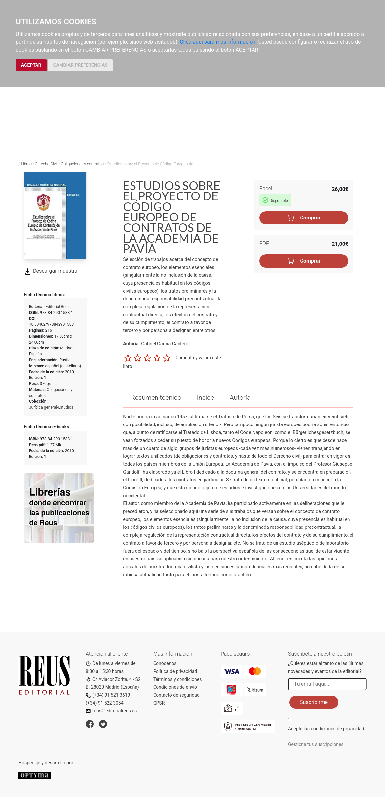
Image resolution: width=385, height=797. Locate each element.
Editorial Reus (58, 306)
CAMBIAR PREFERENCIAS (80, 65)
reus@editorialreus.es (111, 710)
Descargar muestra (50, 271)
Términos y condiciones (177, 679)
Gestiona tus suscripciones (316, 744)
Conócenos (165, 663)
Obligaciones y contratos (82, 164)
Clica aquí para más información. (218, 42)
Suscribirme (314, 702)
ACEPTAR (31, 65)
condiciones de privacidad (337, 728)
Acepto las (326, 728)
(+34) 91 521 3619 (108, 695)
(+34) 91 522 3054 (105, 703)
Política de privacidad (175, 671)
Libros (26, 164)
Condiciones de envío (175, 687)
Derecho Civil (46, 164)
